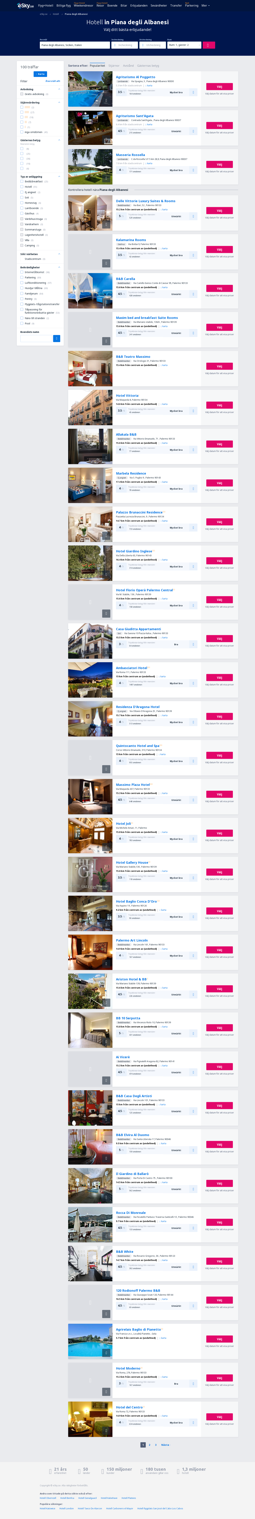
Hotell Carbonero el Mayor (119, 1508)
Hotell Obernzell (48, 1498)
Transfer (176, 5)
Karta (40, 74)
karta (149, 85)
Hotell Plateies (129, 1498)
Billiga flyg (63, 5)
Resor (100, 5)
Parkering (191, 5)
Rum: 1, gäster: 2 (179, 45)
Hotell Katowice (47, 1508)
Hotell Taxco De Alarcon (90, 1508)
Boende (112, 5)
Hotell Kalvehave (109, 1498)
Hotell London (67, 1508)
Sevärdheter (159, 5)
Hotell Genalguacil (87, 1498)
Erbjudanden (139, 5)
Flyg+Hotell (45, 5)
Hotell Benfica (67, 1498)
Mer (204, 5)
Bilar (124, 5)
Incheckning (117, 39)
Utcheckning (145, 39)
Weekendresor (83, 5)
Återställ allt (53, 81)
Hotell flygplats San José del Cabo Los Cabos (160, 1508)
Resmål (43, 39)
